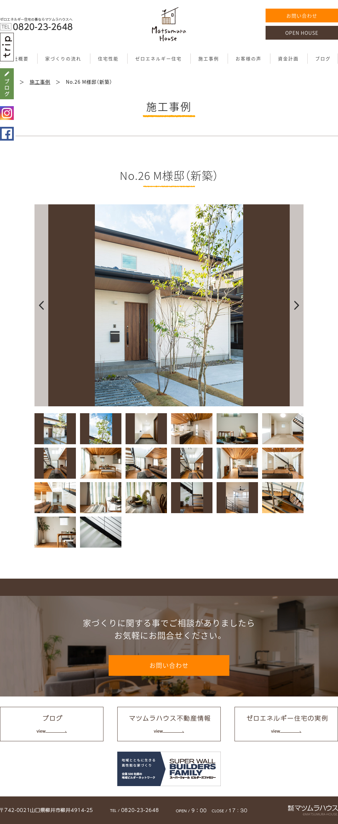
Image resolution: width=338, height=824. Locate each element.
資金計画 (288, 58)
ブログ (323, 58)
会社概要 (18, 58)
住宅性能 (108, 58)
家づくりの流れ (63, 58)
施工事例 (208, 58)
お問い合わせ (301, 15)
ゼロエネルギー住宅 (158, 58)
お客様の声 (248, 58)
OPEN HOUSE (301, 32)
